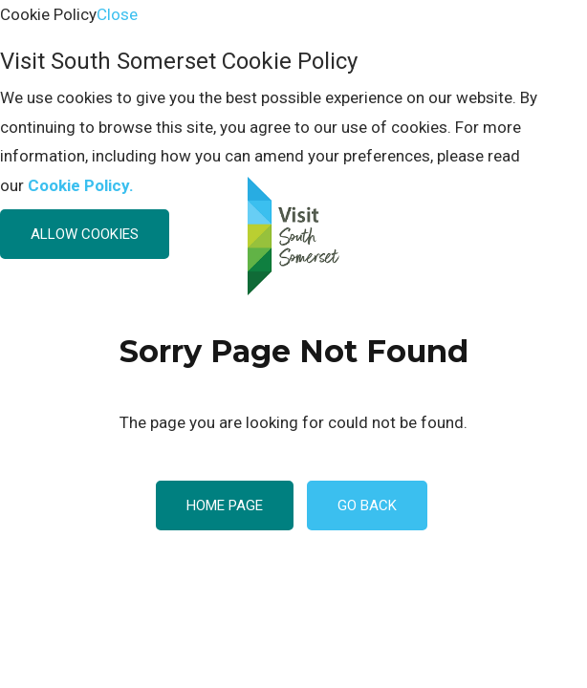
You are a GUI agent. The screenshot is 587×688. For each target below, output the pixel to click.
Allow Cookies (85, 234)
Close (117, 14)
